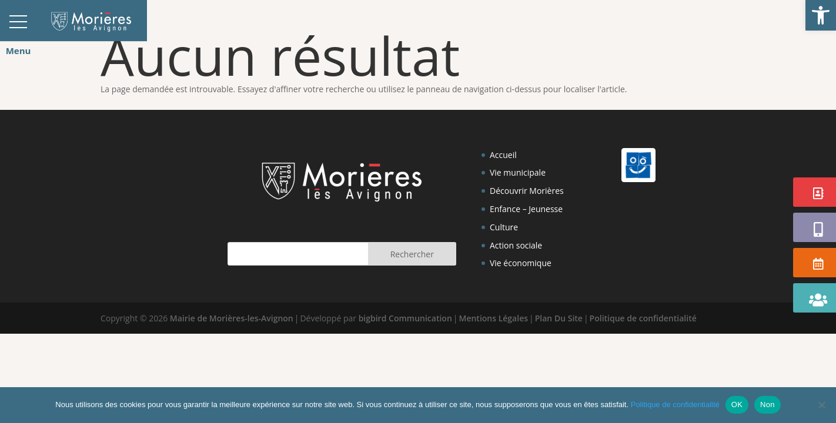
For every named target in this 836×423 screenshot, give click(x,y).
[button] (820, 15)
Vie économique (520, 262)
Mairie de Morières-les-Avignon (231, 318)
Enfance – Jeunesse (526, 208)
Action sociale (516, 245)
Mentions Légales (494, 318)
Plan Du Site (559, 318)
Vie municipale (518, 172)
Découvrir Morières (527, 190)
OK (737, 404)
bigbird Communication (405, 318)
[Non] (821, 405)
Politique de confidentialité (643, 318)
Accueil (503, 154)
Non (767, 404)
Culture (504, 227)
